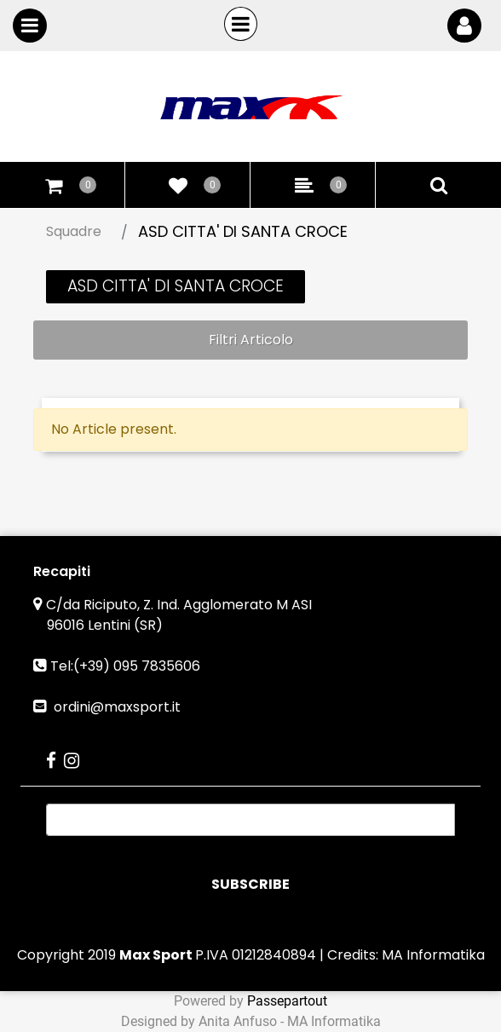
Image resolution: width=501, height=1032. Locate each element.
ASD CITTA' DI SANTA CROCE (243, 231)
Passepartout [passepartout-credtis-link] (287, 1001)
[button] (250, 884)
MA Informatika (433, 955)
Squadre (73, 231)
